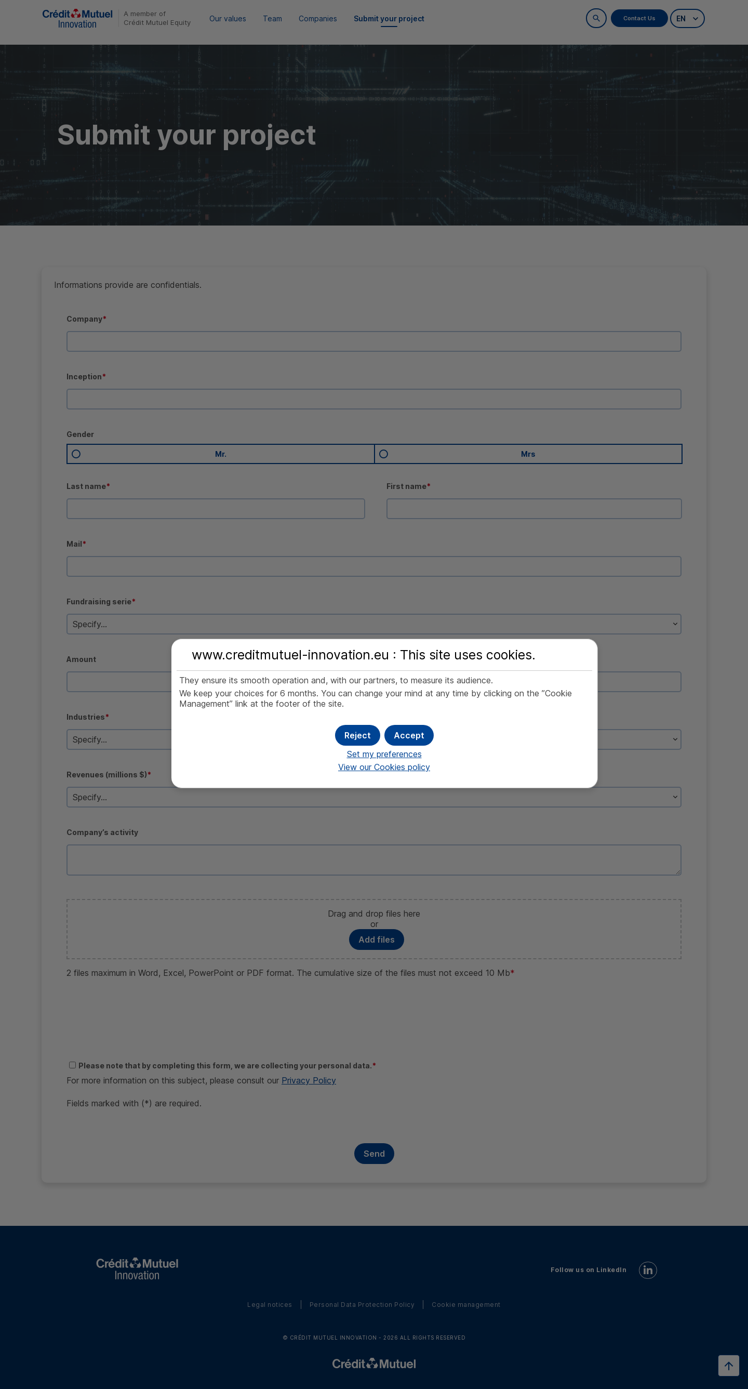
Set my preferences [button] (384, 752)
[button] (409, 733)
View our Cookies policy (384, 765)
